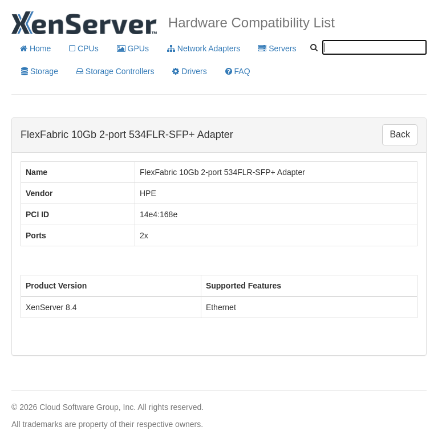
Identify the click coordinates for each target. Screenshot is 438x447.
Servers (277, 48)
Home (35, 48)
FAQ (237, 71)
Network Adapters (203, 48)
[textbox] (374, 47)
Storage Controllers (115, 71)
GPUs (133, 48)
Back (400, 134)
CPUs (83, 48)
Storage (39, 71)
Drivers (189, 71)
